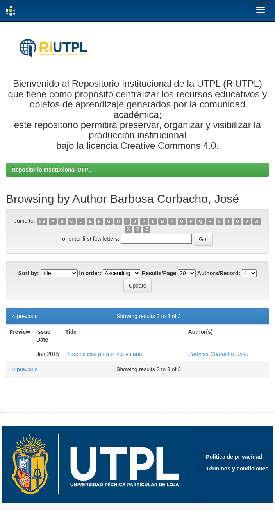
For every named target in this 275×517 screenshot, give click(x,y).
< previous (25, 316)
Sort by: (28, 273)
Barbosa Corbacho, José (218, 354)
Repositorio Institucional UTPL (52, 169)
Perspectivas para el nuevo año (103, 354)
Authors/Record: (218, 273)
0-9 (42, 221)
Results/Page (159, 273)
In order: (90, 273)
